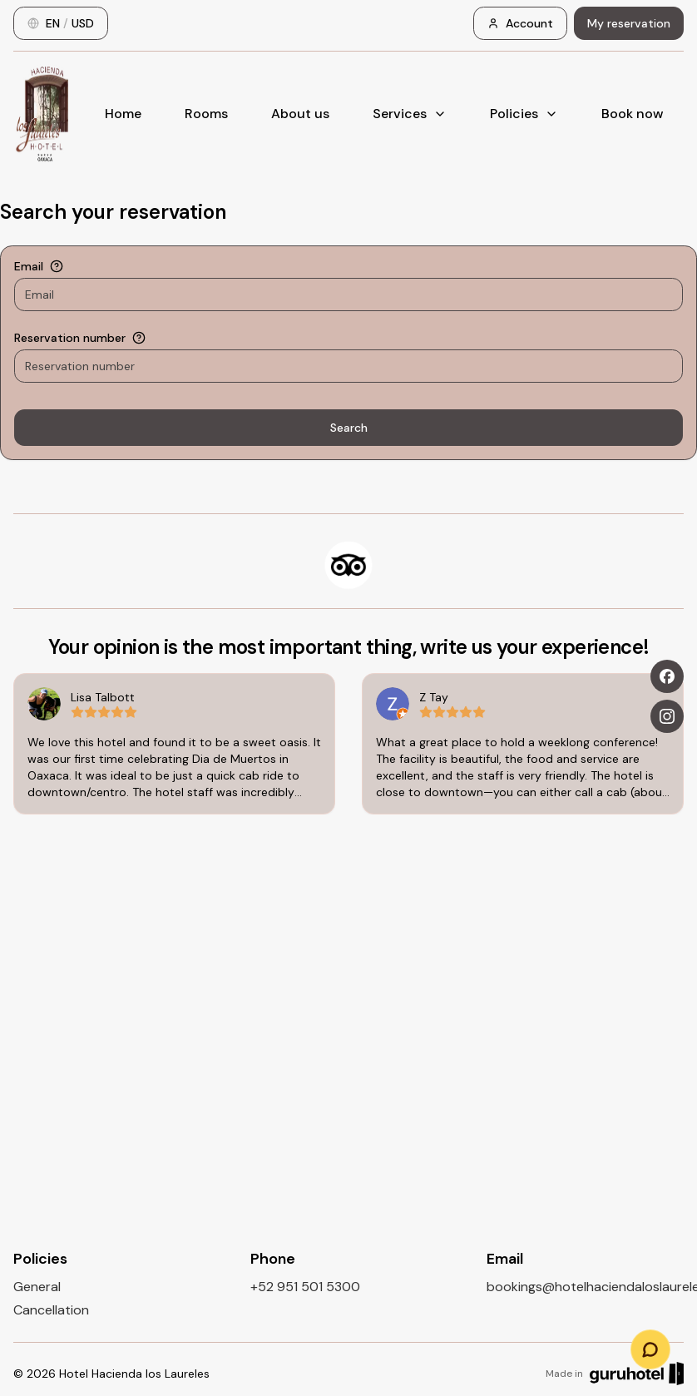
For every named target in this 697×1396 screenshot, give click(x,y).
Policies (524, 113)
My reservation (628, 23)
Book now (632, 113)
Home (123, 113)
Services (410, 113)
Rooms (206, 113)
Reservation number (70, 338)
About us (300, 113)
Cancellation (51, 1310)
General (37, 1286)
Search (349, 427)
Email (28, 266)
